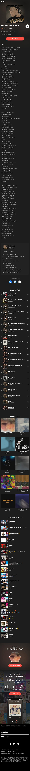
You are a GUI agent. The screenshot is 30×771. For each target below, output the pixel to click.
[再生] (27, 26)
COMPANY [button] (4, 737)
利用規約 (3, 751)
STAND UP (7, 509)
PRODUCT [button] (4, 732)
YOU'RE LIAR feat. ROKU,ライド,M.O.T (14, 256)
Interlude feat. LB (9, 258)
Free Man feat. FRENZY (11, 265)
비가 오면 (22, 432)
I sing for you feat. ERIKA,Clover (13, 272)
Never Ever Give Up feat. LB (12, 261)
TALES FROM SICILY (22, 451)
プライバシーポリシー (12, 751)
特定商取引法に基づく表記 (18, 753)
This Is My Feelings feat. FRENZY (13, 270)
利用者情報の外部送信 (5, 753)
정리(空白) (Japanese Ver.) (22, 490)
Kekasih (7, 490)
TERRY (10, 28)
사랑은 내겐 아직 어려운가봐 (7, 432)
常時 (8, 470)
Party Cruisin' (8, 263)
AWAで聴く (15, 38)
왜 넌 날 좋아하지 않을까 (22, 470)
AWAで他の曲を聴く (15, 665)
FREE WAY (12, 246)
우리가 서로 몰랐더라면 (22, 509)
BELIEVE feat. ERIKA (22, 725)
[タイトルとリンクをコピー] (19, 281)
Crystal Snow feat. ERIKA (11, 267)
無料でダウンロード (14, 693)
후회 (8, 451)
